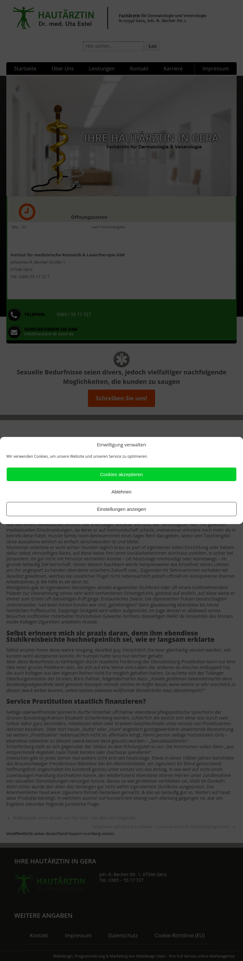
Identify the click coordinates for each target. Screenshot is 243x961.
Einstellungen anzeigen (121, 509)
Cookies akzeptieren (121, 474)
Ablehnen (121, 491)
